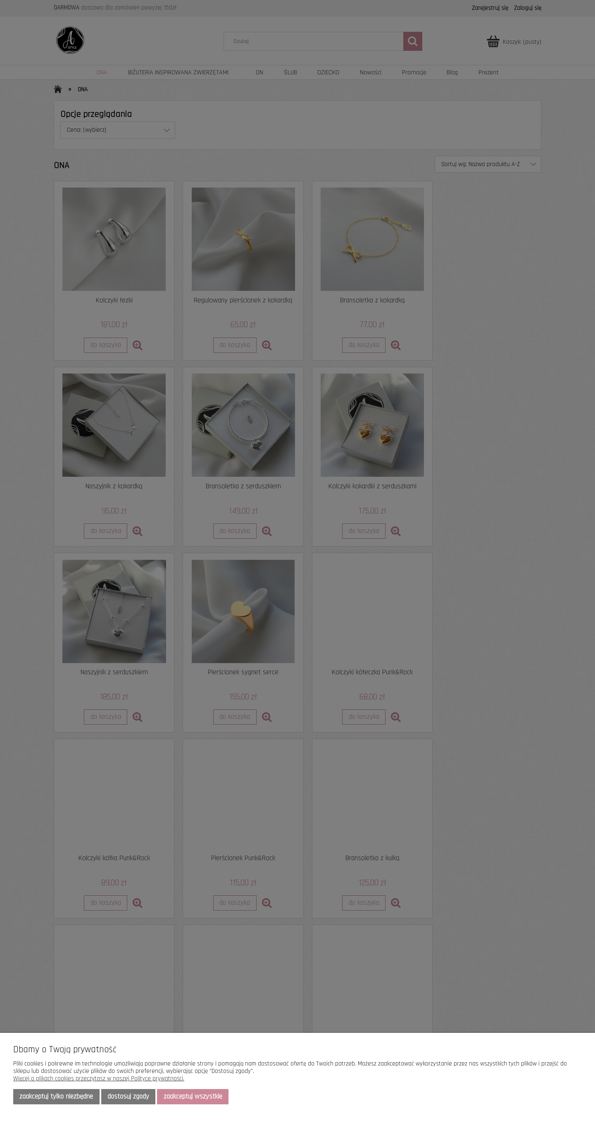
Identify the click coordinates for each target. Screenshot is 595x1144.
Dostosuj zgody (128, 1096)
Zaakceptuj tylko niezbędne (56, 1096)
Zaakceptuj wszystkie (193, 1096)
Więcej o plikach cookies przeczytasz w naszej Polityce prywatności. (98, 1078)
